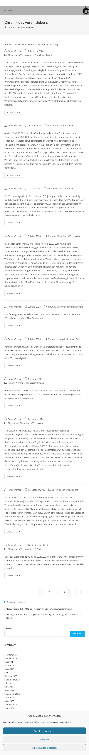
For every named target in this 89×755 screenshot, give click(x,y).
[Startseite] (5, 27)
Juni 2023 (8, 686)
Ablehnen (44, 739)
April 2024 (9, 665)
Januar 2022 (9, 708)
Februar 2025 (10, 658)
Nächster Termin (45, 55)
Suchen (8, 628)
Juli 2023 (8, 683)
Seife (78, 339)
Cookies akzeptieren (44, 730)
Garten (40, 549)
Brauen (51, 236)
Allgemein (13, 423)
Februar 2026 (10, 654)
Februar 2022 (10, 704)
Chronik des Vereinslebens (21, 55)
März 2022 (9, 701)
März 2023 (9, 690)
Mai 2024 (8, 662)
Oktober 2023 (10, 676)
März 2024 (9, 669)
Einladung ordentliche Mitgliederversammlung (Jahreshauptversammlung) (38, 608)
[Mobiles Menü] (8, 10)
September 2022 (12, 693)
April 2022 (9, 697)
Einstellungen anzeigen (44, 747)
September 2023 (12, 679)
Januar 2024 (9, 672)
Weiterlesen (15, 113)
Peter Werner (14, 51)
